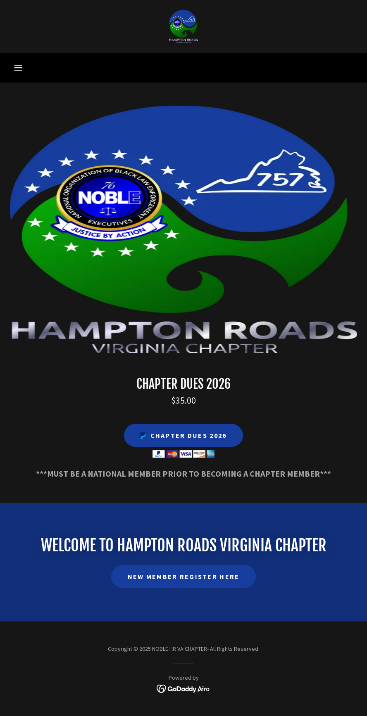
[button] (18, 67)
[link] (183, 26)
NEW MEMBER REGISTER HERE (184, 576)
